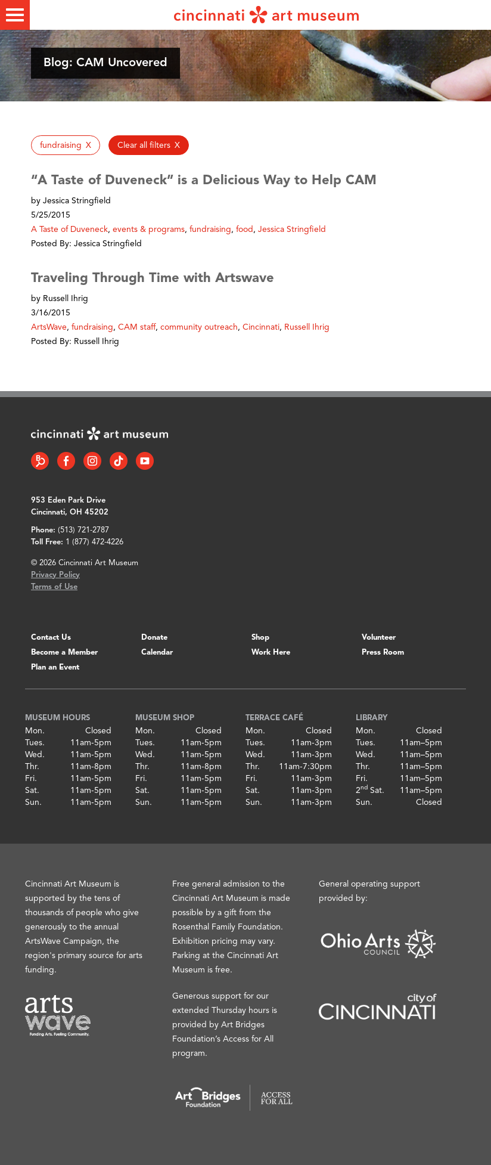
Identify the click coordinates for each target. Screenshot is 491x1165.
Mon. (35, 731)
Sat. (32, 790)
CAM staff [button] (137, 327)
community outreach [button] (199, 327)
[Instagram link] (92, 461)
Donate (154, 638)
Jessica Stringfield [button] (292, 229)
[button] (65, 145)
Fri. (31, 778)
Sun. (33, 802)
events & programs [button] (149, 229)
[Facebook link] (66, 461)
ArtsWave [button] (49, 327)
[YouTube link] (145, 461)
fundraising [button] (210, 229)
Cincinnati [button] (261, 327)
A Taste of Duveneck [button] (69, 229)
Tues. (35, 743)
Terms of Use (54, 587)
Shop (260, 638)
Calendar (157, 652)
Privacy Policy (55, 575)
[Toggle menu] (15, 15)
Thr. (32, 767)
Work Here (270, 652)
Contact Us (51, 638)
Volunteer (379, 638)
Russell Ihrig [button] (307, 327)
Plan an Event (55, 667)
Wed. (35, 755)
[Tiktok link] (119, 461)
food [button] (244, 229)
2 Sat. (370, 790)
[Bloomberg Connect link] (40, 461)
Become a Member (64, 652)
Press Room (383, 652)
